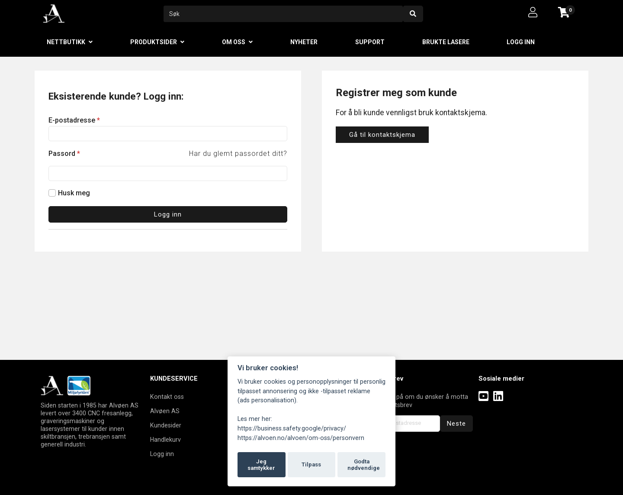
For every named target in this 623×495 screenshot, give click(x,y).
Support (370, 42)
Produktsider (153, 42)
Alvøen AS (165, 411)
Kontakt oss (167, 396)
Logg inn (521, 42)
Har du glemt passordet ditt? (238, 153)
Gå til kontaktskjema (382, 135)
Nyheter (304, 42)
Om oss (233, 42)
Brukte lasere (445, 42)
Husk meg (74, 193)
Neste (456, 423)
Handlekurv (165, 439)
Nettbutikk (66, 42)
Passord (64, 153)
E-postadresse (74, 120)
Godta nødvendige (363, 465)
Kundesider (165, 425)
